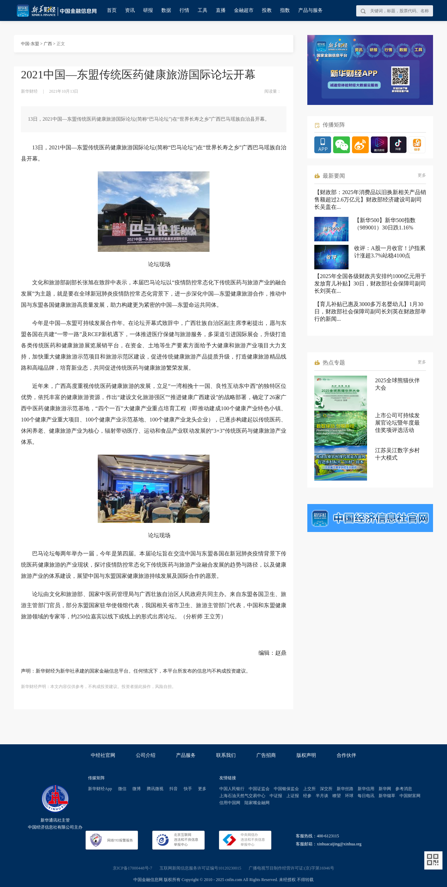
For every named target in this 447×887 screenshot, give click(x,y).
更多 (422, 175)
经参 (307, 795)
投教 (267, 10)
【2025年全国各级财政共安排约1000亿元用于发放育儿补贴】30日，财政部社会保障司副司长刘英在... (370, 283)
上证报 (292, 795)
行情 (184, 10)
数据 (166, 10)
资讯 (130, 10)
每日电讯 (366, 795)
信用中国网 (229, 802)
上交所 (309, 788)
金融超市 (244, 10)
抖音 (173, 788)
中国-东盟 (30, 43)
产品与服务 (310, 10)
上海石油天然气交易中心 (242, 795)
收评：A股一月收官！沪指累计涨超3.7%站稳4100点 (389, 251)
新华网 (385, 788)
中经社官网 (103, 755)
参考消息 (403, 788)
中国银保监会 (286, 788)
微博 (136, 788)
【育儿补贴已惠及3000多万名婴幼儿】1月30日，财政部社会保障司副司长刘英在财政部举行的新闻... (370, 311)
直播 (221, 10)
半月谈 (322, 795)
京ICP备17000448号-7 (132, 868)
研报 (148, 10)
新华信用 (366, 788)
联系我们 (226, 755)
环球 (349, 795)
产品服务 (186, 755)
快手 (188, 788)
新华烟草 (387, 795)
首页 (112, 10)
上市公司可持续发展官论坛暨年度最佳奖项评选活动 (397, 422)
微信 (122, 788)
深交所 (326, 788)
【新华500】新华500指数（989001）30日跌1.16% (385, 223)
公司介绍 (145, 755)
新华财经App (100, 788)
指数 (285, 10)
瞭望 (336, 795)
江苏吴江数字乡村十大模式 (397, 454)
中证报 (276, 795)
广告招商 (266, 755)
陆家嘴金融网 (257, 802)
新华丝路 (345, 788)
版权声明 (306, 755)
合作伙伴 (346, 755)
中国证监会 (259, 788)
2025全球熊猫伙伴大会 (397, 384)
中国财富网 (410, 795)
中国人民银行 (231, 788)
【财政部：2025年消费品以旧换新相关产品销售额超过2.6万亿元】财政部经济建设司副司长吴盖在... (370, 199)
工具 (202, 10)
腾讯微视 (155, 788)
